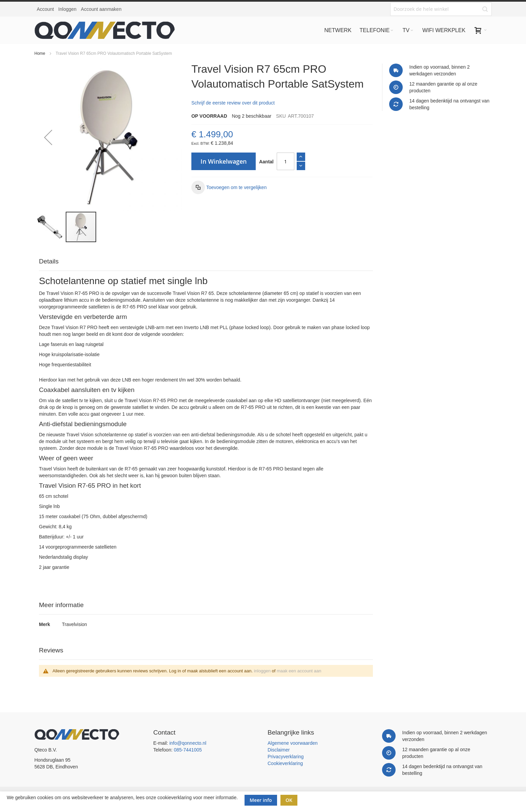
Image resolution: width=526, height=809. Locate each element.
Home (40, 53)
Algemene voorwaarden (293, 743)
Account (45, 9)
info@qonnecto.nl (187, 743)
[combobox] (441, 9)
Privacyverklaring (286, 756)
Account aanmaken (101, 9)
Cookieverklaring (285, 763)
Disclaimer (279, 750)
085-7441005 (188, 750)
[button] (48, 137)
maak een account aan (299, 670)
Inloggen (67, 9)
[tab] (206, 261)
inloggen (262, 670)
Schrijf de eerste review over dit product (233, 103)
